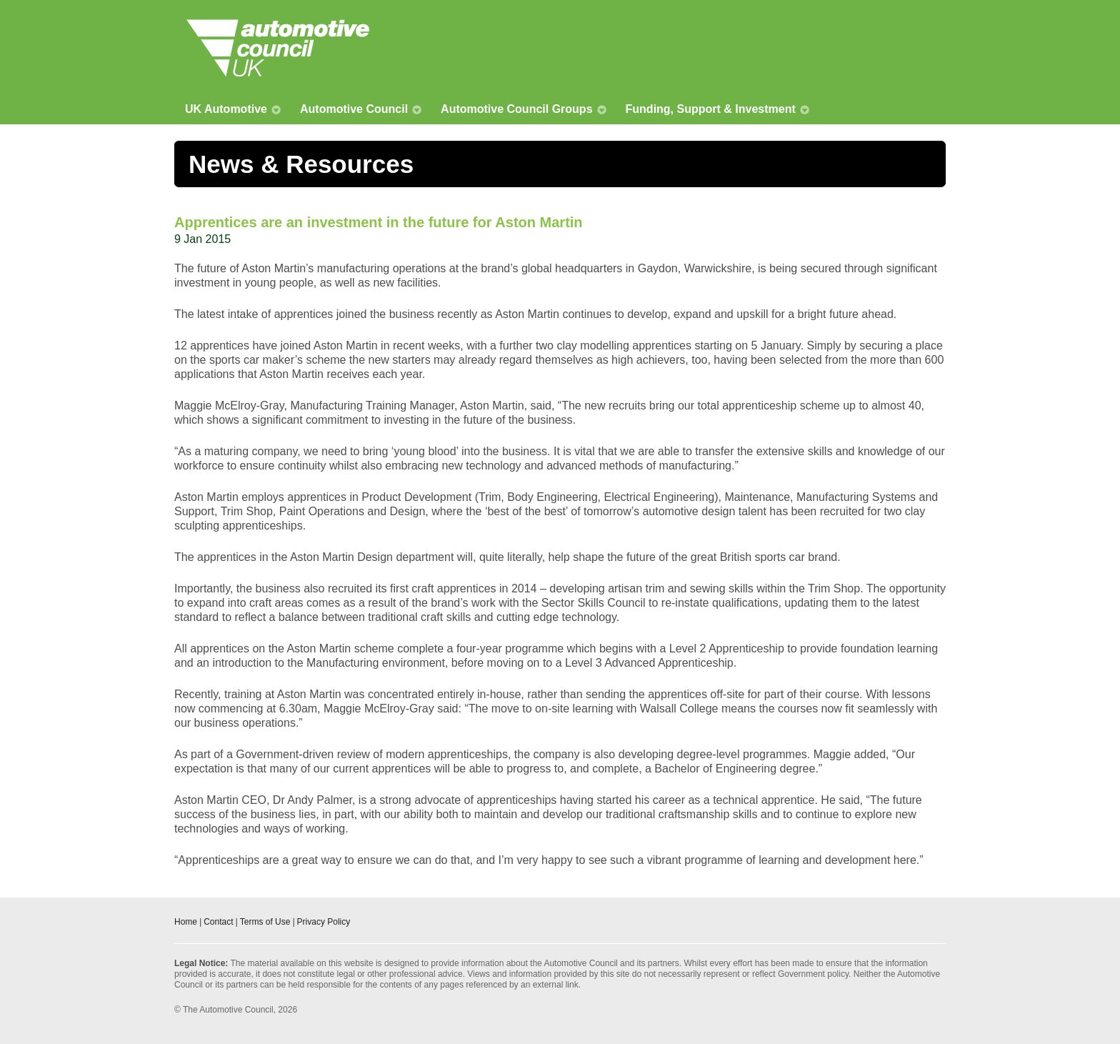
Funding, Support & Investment (711, 109)
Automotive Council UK (277, 47)
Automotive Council (354, 109)
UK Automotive (226, 109)
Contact (218, 922)
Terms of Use (265, 922)
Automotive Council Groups (516, 109)
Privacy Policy (324, 922)
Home (185, 922)
